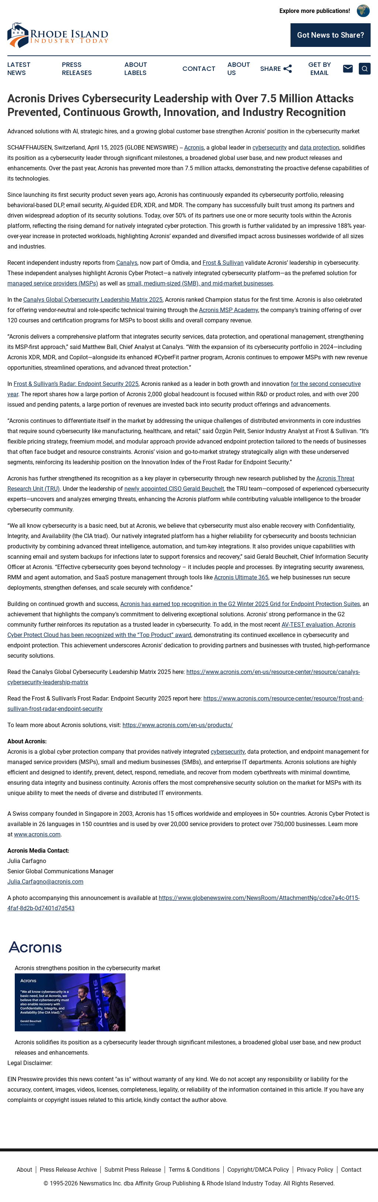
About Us (238, 69)
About (24, 1169)
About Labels (135, 69)
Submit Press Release (132, 1169)
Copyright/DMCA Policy (258, 1169)
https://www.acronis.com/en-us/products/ (178, 725)
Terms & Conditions (194, 1169)
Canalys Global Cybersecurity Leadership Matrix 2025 (92, 299)
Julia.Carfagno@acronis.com (45, 881)
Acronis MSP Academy (228, 310)
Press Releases (77, 69)
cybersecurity (269, 147)
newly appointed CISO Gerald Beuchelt (174, 488)
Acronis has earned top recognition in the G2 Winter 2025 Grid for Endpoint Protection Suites (240, 603)
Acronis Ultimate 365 (241, 577)
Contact (199, 69)
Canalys (126, 262)
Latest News (19, 69)
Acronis (194, 147)
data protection (319, 147)
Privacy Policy (315, 1169)
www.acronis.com (37, 834)
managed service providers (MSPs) (52, 283)
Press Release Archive (68, 1169)
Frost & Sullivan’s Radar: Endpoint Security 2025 (76, 383)
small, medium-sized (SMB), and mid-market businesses (200, 283)
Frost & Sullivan (223, 262)
